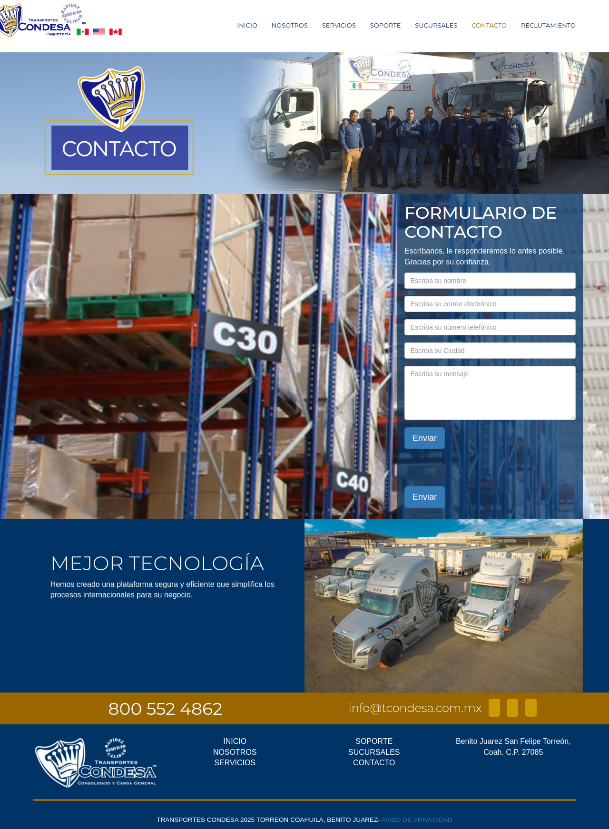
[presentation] (512, 467)
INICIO (247, 25)
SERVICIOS (339, 25)
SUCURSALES (436, 25)
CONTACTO (489, 25)
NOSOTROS (290, 25)
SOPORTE (385, 25)
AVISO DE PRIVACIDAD (417, 819)
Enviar (425, 438)
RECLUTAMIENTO (548, 25)
